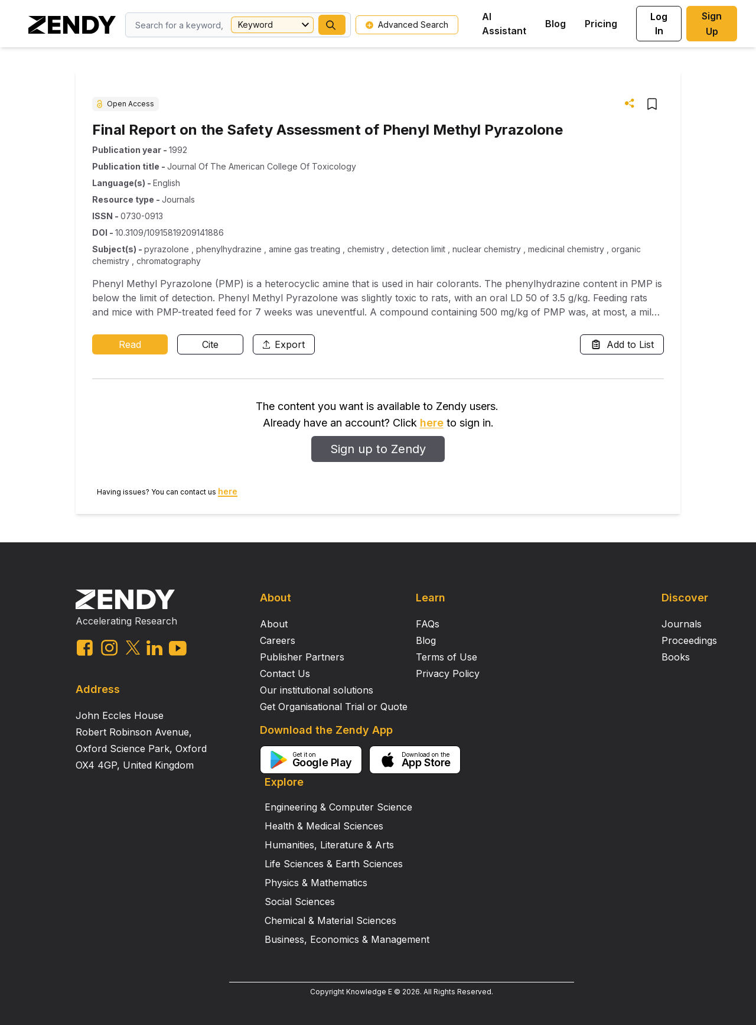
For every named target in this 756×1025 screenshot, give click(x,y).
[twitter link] (133, 647)
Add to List (622, 344)
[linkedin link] (154, 648)
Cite (210, 344)
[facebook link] (85, 648)
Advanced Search (407, 24)
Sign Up (712, 23)
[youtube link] (178, 648)
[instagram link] (109, 647)
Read (130, 344)
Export (284, 344)
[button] (332, 25)
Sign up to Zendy (378, 449)
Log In (658, 24)
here (432, 422)
